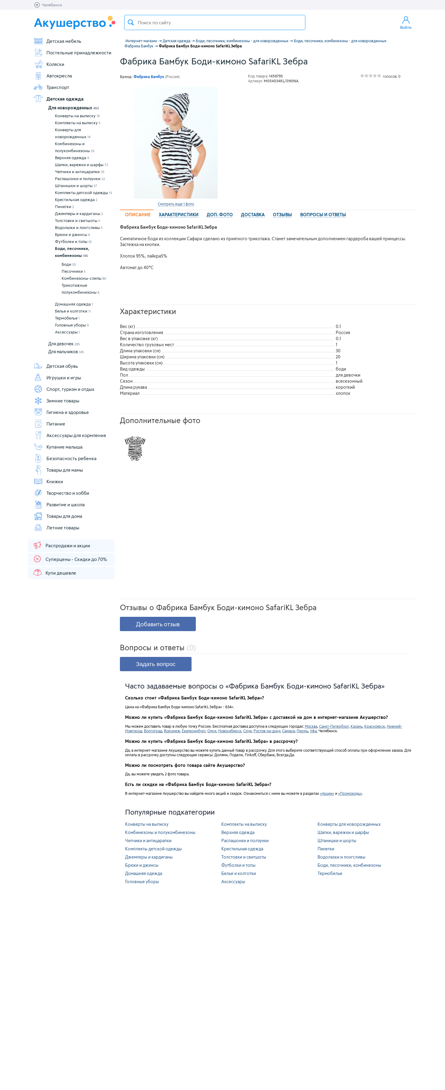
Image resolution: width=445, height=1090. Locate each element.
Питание (49, 424)
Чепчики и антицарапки (79, 171)
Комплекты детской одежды (83, 192)
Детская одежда (58, 99)
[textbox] (214, 22)
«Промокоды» (350, 793)
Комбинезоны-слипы (84, 278)
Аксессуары (67, 332)
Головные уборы (72, 325)
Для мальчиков (66, 351)
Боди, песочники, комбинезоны (72, 252)
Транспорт (51, 87)
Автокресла (52, 75)
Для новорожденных (73, 107)
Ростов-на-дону (266, 731)
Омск (211, 731)
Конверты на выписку (77, 115)
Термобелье (67, 318)
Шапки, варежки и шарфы (81, 164)
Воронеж (172, 731)
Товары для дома (57, 516)
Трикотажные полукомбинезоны (81, 289)
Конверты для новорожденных (72, 133)
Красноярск (374, 726)
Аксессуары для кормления (69, 435)
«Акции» (327, 793)
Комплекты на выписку (77, 122)
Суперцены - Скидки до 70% (69, 559)
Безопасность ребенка (65, 458)
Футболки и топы (73, 241)
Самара (288, 731)
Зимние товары (56, 400)
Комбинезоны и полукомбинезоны (74, 147)
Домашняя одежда (74, 304)
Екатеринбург (194, 731)
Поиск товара (130, 22)
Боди (69, 264)
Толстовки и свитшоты (77, 220)
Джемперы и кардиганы (79, 213)
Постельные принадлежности (72, 52)
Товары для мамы (58, 470)
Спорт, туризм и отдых (63, 389)
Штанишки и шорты (76, 185)
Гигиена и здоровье (61, 412)
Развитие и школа (59, 504)
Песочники (74, 271)
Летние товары (56, 527)
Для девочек (64, 343)
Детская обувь (55, 366)
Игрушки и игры (57, 377)
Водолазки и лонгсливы (79, 227)
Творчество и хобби (61, 493)
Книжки (48, 481)
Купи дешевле (54, 572)
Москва (311, 726)
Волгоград (153, 731)
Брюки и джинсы (72, 234)
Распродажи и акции (61, 545)
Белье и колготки (73, 311)
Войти (406, 22)
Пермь (302, 731)
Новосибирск (229, 731)
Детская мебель (57, 41)
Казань (356, 726)
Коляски (48, 64)
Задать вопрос (155, 664)
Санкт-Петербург (334, 726)
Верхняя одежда (72, 157)
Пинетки (64, 206)
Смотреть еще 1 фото (176, 204)
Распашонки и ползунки (80, 178)
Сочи (247, 731)
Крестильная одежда (76, 199)
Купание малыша (58, 447)
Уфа (313, 731)
